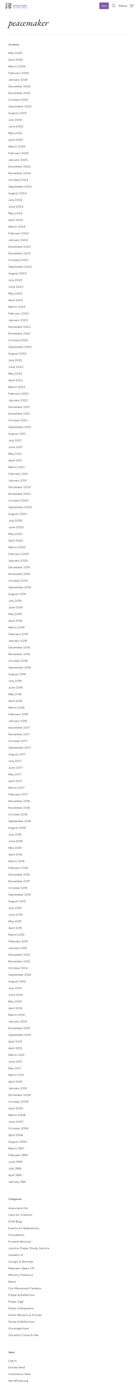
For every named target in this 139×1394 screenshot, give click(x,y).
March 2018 (16, 707)
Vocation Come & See (23, 1335)
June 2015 (15, 915)
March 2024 (17, 227)
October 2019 (18, 581)
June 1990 (15, 1162)
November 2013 (19, 1028)
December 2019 (19, 567)
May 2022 (15, 373)
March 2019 (16, 627)
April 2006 (15, 1135)
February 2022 (18, 394)
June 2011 (15, 1061)
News (12, 1282)
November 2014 (19, 961)
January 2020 (18, 561)
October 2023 (18, 260)
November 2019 (19, 574)
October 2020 (18, 500)
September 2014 (19, 975)
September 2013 (19, 1035)
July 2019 (15, 601)
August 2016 (17, 828)
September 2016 (19, 821)
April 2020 (15, 540)
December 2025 (19, 86)
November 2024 (19, 173)
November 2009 (19, 1095)
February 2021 (18, 474)
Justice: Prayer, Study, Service (28, 1248)
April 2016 (15, 854)
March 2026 (16, 66)
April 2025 (15, 140)
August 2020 (17, 514)
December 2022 (19, 327)
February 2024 (18, 233)
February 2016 (18, 868)
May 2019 (15, 614)
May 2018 (15, 694)
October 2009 (18, 1102)
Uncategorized (18, 1328)
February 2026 (18, 73)
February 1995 (18, 1155)
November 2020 (19, 494)
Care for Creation (20, 1215)
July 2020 (15, 520)
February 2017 (18, 794)
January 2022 (18, 400)
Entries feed (16, 1367)
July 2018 (15, 681)
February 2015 (18, 941)
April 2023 (15, 300)
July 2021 (15, 440)
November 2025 (19, 93)
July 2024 (15, 200)
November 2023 (19, 253)
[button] (126, 5)
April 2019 (15, 621)
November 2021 (19, 414)
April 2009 (15, 1108)
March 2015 (16, 935)
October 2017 (18, 741)
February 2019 (18, 634)
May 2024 (15, 213)
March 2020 (17, 547)
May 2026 (15, 53)
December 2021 (19, 407)
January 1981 (17, 1182)
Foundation (16, 1235)
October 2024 (18, 180)
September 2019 (19, 587)
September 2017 (19, 748)
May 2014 (15, 1001)
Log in (12, 1361)
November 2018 (19, 654)
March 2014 (16, 1015)
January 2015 (17, 948)
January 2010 (17, 1088)
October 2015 (18, 888)
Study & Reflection (21, 1322)
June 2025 (15, 126)
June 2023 (15, 287)
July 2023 (15, 280)
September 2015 (19, 894)
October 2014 (18, 968)
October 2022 (18, 340)
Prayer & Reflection (21, 1295)
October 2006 (18, 1128)
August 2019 (17, 594)
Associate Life (18, 1208)
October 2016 (18, 814)
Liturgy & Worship (20, 1261)
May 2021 (15, 454)
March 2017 (16, 788)
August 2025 (17, 113)
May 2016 (15, 848)
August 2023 (17, 273)
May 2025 (15, 133)
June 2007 (16, 1122)
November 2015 (19, 881)
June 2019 (15, 607)
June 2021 (15, 447)
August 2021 (17, 434)
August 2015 (17, 901)
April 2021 (15, 460)
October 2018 (18, 661)
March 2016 (16, 861)
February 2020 (18, 554)
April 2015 (15, 928)
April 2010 (15, 1082)
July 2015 (15, 908)
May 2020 (15, 534)
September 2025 (20, 106)
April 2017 (15, 781)
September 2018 (19, 667)
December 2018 (19, 647)
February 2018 (18, 714)
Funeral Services (19, 1241)
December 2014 (19, 955)
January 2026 (18, 80)
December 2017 (19, 727)
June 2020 (16, 527)
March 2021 (16, 467)
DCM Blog (15, 1221)
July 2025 (15, 120)
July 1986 (14, 1168)
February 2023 (18, 313)
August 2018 (17, 674)
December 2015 (19, 874)
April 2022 (15, 380)
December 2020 (19, 487)
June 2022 (15, 367)
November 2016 (19, 808)
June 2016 (15, 841)
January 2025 (18, 160)
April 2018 (15, 701)
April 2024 (15, 220)
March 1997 (16, 1148)
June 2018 (15, 687)
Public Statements (21, 1308)
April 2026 (15, 60)
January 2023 (18, 320)
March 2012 (16, 1055)
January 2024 (18, 240)
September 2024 (20, 186)
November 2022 (19, 333)
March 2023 (16, 307)
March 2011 (16, 1075)
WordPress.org (18, 1381)
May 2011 (14, 1068)
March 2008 (17, 1115)
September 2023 (20, 267)
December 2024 (19, 166)
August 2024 (17, 193)
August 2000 (17, 1142)
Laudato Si (15, 1255)
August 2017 (17, 754)
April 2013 (15, 1041)
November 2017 (19, 734)
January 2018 (17, 721)
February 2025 (18, 153)
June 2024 (16, 207)
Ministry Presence (20, 1275)
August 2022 (17, 353)
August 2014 (17, 981)
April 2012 (15, 1048)
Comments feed (19, 1374)
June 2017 (15, 768)
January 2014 (17, 1021)
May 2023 (15, 293)
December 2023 (19, 247)
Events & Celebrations (23, 1228)
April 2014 (15, 1008)
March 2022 (16, 387)
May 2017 (15, 774)
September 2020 (20, 507)
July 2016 (15, 834)
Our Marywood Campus (24, 1288)
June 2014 (15, 995)
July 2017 (15, 761)
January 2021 (17, 480)
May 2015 (15, 921)
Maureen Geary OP (21, 1268)
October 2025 (18, 100)
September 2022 (20, 347)
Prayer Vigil (16, 1302)
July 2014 (15, 988)
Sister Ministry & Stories (25, 1315)
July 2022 (15, 360)
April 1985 (15, 1175)
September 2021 (19, 427)
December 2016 (19, 801)
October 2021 (18, 420)
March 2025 (16, 146)
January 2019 (17, 641)
